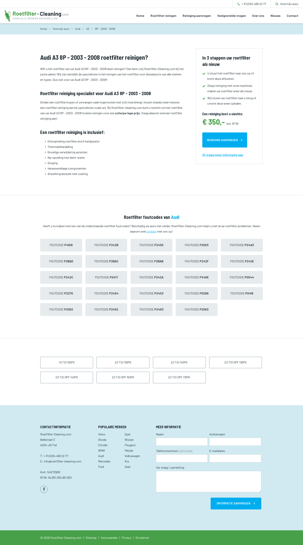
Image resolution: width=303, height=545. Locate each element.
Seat (128, 466)
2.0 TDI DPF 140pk (66, 377)
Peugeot (130, 445)
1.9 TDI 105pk (67, 362)
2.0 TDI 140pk (179, 362)
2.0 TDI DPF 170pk (179, 377)
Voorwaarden (109, 537)
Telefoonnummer (174, 451)
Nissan (129, 439)
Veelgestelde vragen (231, 15)
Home (140, 15)
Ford (101, 466)
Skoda (102, 439)
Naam (160, 434)
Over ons (258, 15)
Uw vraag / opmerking (170, 467)
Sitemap (91, 537)
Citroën (103, 445)
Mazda (129, 450)
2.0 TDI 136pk (123, 362)
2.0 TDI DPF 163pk (123, 377)
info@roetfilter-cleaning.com (62, 461)
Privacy (126, 537)
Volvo (101, 434)
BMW (101, 450)
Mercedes (104, 461)
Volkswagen (132, 456)
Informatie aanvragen (233, 503)
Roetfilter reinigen (163, 15)
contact (151, 231)
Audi (101, 456)
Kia (127, 461)
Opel (127, 434)
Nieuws (276, 15)
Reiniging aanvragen (197, 15)
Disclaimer (142, 537)
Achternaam (217, 434)
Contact (292, 15)
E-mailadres (217, 451)
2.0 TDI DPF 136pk (235, 362)
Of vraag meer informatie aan (222, 155)
